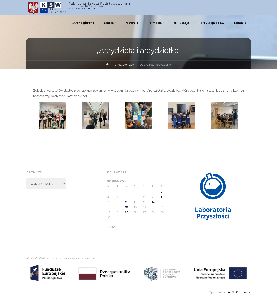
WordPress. (243, 292)
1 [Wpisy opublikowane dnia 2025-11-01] (161, 191)
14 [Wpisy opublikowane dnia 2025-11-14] (153, 201)
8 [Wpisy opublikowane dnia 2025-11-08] (161, 196)
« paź (111, 227)
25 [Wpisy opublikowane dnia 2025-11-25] (126, 212)
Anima (226, 292)
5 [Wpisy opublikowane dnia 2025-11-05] (134, 196)
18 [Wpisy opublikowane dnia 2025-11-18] (126, 206)
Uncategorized (124, 64)
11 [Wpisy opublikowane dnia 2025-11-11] (126, 201)
